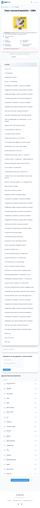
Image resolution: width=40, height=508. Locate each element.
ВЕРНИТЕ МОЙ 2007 (11, 459)
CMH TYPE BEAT (10, 407)
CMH (13, 7)
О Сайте (9, 500)
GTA (8, 449)
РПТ (7, 417)
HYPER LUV (9, 422)
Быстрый (9, 430)
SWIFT (8, 398)
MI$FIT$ (8, 436)
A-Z (38, 2)
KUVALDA (9, 455)
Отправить (7, 369)
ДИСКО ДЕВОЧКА (11, 440)
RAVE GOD (9, 473)
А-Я (35, 2)
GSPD (8, 384)
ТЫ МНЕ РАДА (10, 445)
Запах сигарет (10, 411)
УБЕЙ (8, 403)
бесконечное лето (11, 383)
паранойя (9, 388)
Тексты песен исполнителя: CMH (20, 480)
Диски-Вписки (10, 469)
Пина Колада (10, 393)
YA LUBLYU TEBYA (11, 426)
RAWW (8, 464)
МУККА (8, 389)
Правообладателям (17, 500)
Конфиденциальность (28, 500)
